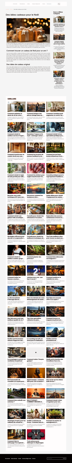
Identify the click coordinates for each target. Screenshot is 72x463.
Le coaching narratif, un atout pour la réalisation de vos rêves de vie (36, 340)
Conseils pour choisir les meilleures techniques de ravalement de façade (35, 238)
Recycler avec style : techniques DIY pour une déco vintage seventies (16, 197)
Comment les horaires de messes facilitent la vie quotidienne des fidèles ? (35, 156)
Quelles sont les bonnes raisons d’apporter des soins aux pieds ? (15, 340)
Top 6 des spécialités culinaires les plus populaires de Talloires (34, 320)
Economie (15, 3)
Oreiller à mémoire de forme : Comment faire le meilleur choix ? (35, 422)
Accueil (7, 9)
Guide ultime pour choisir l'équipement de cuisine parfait (54, 197)
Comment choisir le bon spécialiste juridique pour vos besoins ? (54, 135)
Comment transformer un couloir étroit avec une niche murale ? (16, 156)
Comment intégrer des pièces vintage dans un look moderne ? (59, 43)
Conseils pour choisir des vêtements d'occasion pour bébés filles (35, 217)
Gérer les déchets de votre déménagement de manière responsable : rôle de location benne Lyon (36, 300)
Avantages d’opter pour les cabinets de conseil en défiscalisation (17, 422)
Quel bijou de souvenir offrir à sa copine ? (53, 298)
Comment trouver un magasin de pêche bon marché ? (53, 320)
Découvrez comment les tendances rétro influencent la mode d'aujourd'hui (35, 198)
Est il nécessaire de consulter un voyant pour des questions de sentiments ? (16, 382)
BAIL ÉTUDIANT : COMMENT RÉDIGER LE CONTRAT (34, 401)
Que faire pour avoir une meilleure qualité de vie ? (16, 319)
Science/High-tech (36, 3)
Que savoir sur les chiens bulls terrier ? (54, 380)
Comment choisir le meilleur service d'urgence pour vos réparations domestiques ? (59, 81)
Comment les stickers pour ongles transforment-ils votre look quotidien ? (36, 176)
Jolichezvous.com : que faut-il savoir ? (35, 278)
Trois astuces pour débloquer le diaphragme (35, 442)
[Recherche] (51, 4)
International (22, 3)
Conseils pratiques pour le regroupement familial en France (55, 176)
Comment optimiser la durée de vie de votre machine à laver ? (59, 25)
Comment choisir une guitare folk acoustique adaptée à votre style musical (15, 218)
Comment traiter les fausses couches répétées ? (14, 279)
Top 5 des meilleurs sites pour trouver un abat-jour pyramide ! (54, 238)
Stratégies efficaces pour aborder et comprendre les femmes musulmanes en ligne (16, 239)
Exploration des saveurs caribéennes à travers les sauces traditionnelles (54, 217)
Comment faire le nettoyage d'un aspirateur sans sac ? (16, 442)
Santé (28, 3)
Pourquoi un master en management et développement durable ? (54, 422)
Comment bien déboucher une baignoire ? (54, 257)
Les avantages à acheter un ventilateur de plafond (17, 360)
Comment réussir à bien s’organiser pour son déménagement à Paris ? (54, 401)
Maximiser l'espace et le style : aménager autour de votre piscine (36, 135)
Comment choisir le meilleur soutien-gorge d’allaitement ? (15, 258)
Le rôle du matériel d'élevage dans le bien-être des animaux (15, 299)
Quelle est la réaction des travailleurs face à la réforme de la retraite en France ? (54, 361)
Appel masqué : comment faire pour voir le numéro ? (35, 380)
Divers (43, 3)
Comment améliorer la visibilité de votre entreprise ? (53, 279)
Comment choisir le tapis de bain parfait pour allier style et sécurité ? (16, 176)
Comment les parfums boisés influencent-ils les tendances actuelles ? (54, 156)
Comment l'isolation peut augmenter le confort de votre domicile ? (59, 61)
